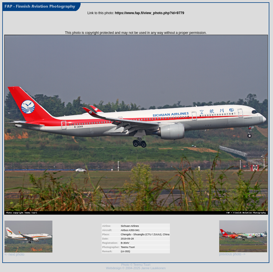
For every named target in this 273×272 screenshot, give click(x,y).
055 (127, 251)
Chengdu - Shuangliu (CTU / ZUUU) (141, 234)
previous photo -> (243, 252)
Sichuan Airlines (130, 226)
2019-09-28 (127, 238)
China (166, 234)
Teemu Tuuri (128, 247)
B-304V (125, 242)
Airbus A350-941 (130, 230)
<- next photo (28, 252)
